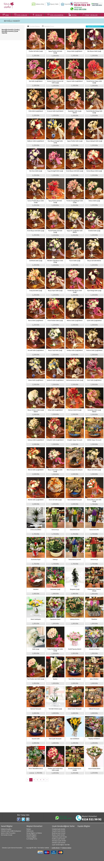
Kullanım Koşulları (6, 829)
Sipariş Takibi (54, 4)
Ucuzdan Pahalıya (33, 26)
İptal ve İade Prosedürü (8, 833)
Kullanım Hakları (66, 848)
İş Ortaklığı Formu (32, 839)
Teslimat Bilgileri (31, 837)
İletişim (29, 829)
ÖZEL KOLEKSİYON (55, 14)
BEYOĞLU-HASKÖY (12, 21)
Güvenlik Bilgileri (31, 835)
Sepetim (67, 4)
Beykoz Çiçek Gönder (58, 835)
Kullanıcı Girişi (40, 4)
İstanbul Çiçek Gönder (58, 829)
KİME (6, 14)
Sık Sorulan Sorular (6, 835)
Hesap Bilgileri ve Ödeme (34, 833)
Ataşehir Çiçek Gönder (58, 831)
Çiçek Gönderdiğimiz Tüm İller (61, 844)
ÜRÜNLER (37, 14)
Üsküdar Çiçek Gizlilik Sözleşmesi (11, 831)
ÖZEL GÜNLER (20, 14)
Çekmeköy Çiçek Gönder (59, 837)
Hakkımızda (30, 831)
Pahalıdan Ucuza (48, 26)
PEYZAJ (73, 14)
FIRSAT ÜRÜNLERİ (89, 14)
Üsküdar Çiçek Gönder (58, 842)
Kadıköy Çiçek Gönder (58, 839)
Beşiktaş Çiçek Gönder (59, 833)
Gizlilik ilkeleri (56, 848)
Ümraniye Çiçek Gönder (59, 841)
